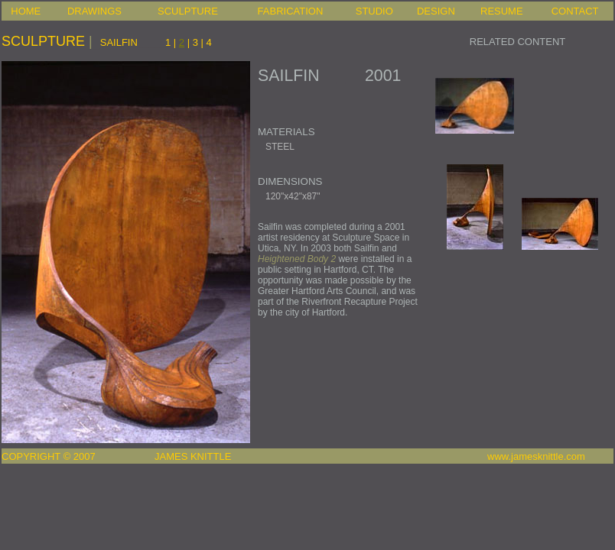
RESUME (501, 11)
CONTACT (575, 11)
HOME (26, 11)
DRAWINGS (94, 11)
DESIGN (436, 11)
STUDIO (374, 11)
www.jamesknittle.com (536, 456)
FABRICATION (291, 11)
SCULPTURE (188, 11)
